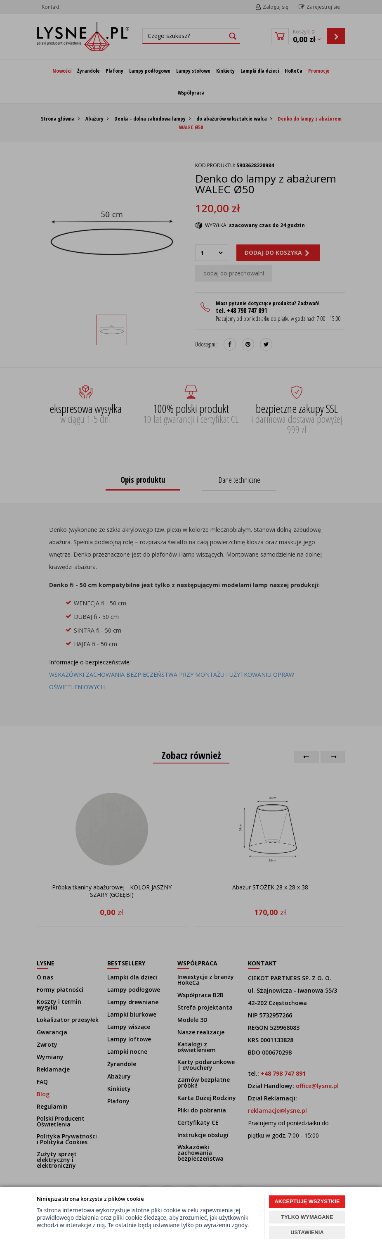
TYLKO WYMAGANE (307, 1217)
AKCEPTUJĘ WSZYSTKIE (307, 1201)
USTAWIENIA (307, 1232)
